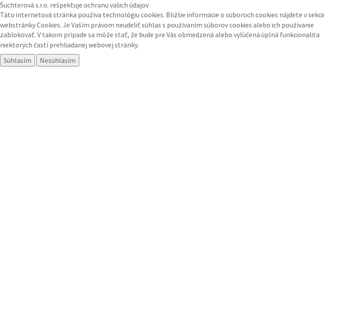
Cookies (48, 24)
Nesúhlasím (58, 60)
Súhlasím (17, 60)
